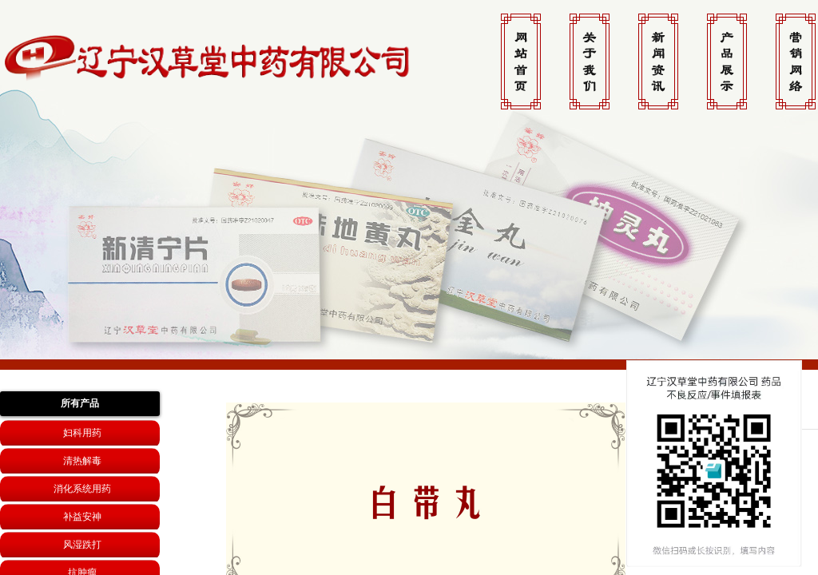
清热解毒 (82, 460)
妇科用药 (82, 432)
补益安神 (82, 516)
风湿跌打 (82, 544)
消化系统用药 (82, 488)
